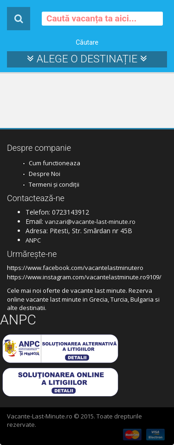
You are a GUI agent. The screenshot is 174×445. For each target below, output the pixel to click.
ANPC (33, 240)
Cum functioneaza (54, 163)
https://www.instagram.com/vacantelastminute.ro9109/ (84, 277)
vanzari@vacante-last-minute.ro (90, 221)
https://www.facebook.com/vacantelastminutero (75, 267)
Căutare (87, 42)
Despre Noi (44, 173)
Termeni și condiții (54, 184)
